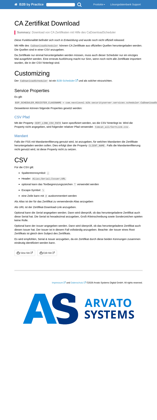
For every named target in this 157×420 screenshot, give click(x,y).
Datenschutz (77, 282)
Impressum (57, 282)
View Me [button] (23, 253)
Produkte (99, 4)
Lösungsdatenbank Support (125, 4)
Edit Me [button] (46, 253)
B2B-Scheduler (66, 80)
